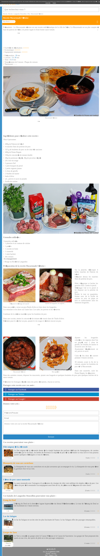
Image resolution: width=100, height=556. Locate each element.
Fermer (54, 2)
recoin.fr (52, 548)
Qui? (46, 554)
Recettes (54, 552)
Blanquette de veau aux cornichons (18, 462)
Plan (56, 554)
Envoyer (51, 436)
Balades (48, 552)
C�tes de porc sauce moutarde (16, 478)
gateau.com (54, 550)
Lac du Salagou (10, 515)
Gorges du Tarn (10, 531)
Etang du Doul (9, 499)
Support (51, 554)
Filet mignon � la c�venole (15, 446)
